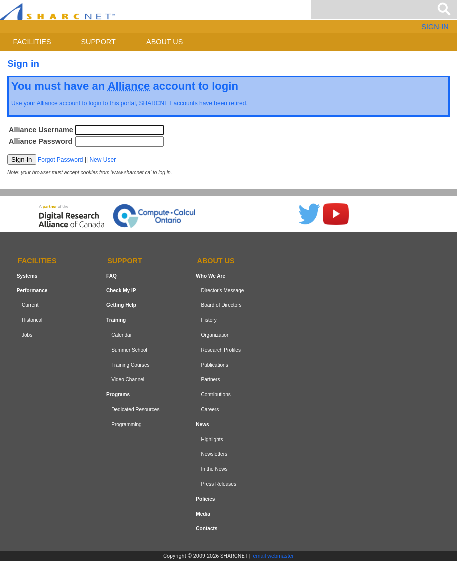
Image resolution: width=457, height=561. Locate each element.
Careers (210, 409)
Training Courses (130, 365)
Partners (210, 379)
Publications (214, 365)
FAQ (111, 276)
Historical (32, 320)
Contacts (206, 528)
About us (164, 42)
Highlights (212, 439)
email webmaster (273, 556)
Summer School (129, 350)
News (202, 424)
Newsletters (214, 454)
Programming (126, 424)
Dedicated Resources (135, 409)
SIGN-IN (434, 27)
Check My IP (121, 290)
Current (30, 305)
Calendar (121, 335)
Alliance (47, 103)
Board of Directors (221, 305)
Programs (118, 394)
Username (41, 130)
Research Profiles (221, 350)
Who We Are (210, 276)
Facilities (32, 42)
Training (116, 320)
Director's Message (222, 290)
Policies (205, 499)
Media (203, 514)
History (208, 320)
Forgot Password (60, 159)
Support (98, 42)
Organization (215, 335)
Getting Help (121, 305)
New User (102, 159)
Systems (27, 276)
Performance (32, 290)
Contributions (215, 394)
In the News (214, 469)
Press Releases (218, 484)
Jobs (27, 335)
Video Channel (127, 379)
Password (40, 141)
